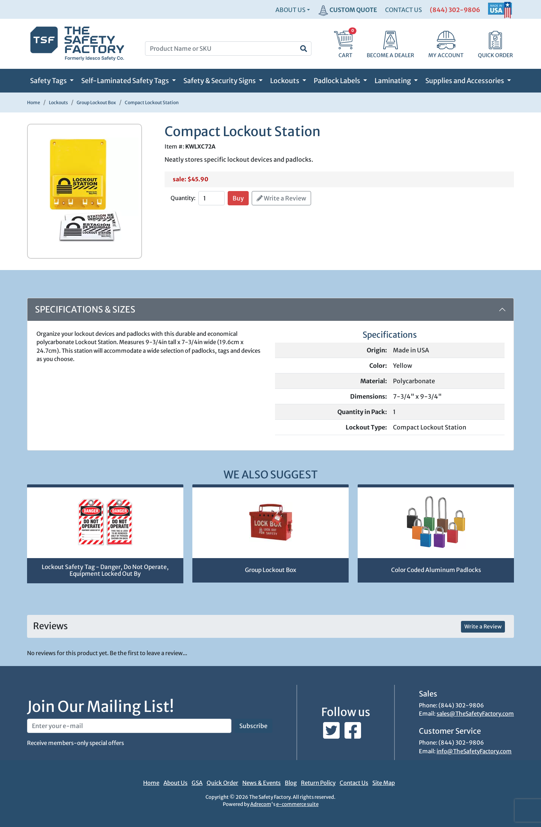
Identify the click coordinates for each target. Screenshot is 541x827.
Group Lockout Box (270, 570)
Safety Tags (49, 80)
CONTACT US (403, 10)
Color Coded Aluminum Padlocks (436, 570)
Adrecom (260, 804)
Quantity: (183, 198)
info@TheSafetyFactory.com (474, 751)
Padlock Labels (337, 80)
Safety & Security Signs (220, 80)
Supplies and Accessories (465, 80)
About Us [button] (290, 10)
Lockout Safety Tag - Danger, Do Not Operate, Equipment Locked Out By (105, 570)
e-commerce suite (297, 804)
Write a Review (281, 198)
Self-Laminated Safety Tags (125, 80)
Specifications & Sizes (85, 309)
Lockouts (285, 80)
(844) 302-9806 (455, 10)
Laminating (393, 80)
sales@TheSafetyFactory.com (475, 713)
